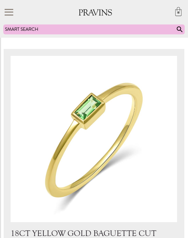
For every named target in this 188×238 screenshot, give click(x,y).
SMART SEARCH (94, 29)
